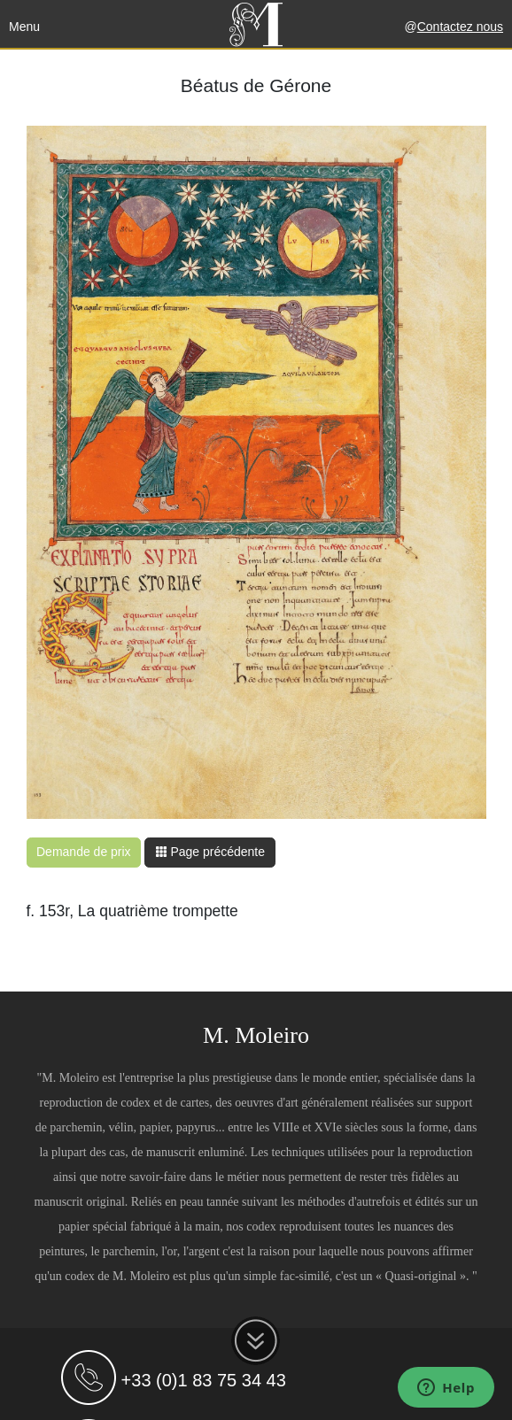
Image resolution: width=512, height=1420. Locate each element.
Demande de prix (83, 852)
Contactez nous (460, 26)
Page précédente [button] (210, 852)
